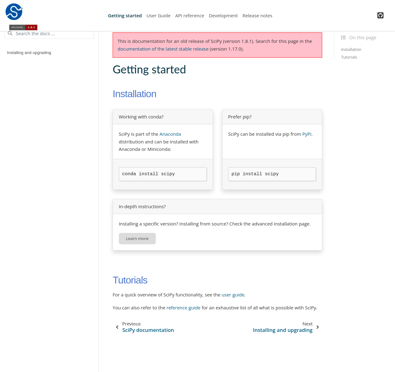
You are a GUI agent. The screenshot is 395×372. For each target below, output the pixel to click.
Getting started (125, 15)
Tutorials (349, 57)
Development (223, 15)
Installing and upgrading (29, 52)
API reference (189, 15)
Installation (351, 49)
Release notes (257, 15)
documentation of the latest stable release (163, 49)
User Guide (159, 15)
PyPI (307, 134)
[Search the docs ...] (49, 33)
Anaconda (170, 134)
